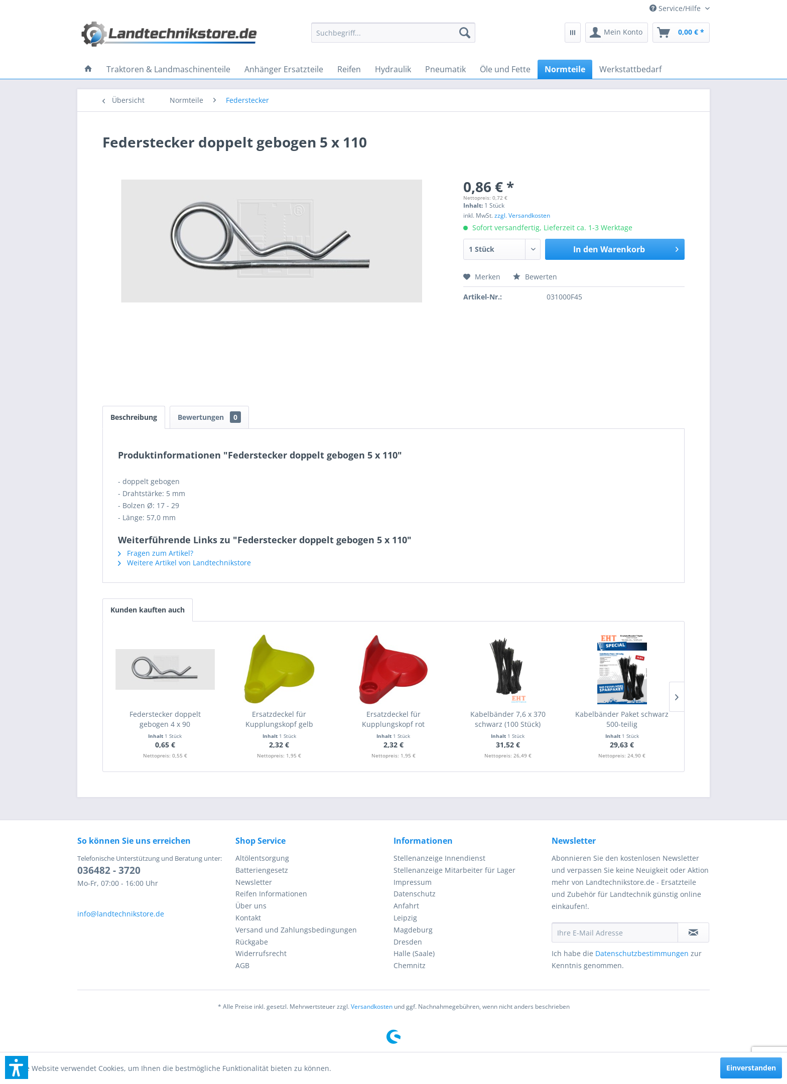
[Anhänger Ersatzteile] (283, 69)
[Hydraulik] (393, 69)
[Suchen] (464, 33)
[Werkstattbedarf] (630, 69)
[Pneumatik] (445, 69)
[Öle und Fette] (505, 69)
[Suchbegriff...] (393, 33)
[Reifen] (349, 69)
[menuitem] (676, 8)
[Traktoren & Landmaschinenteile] (168, 69)
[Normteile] (565, 69)
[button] (16, 1067)
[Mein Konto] (616, 33)
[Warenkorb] (681, 33)
